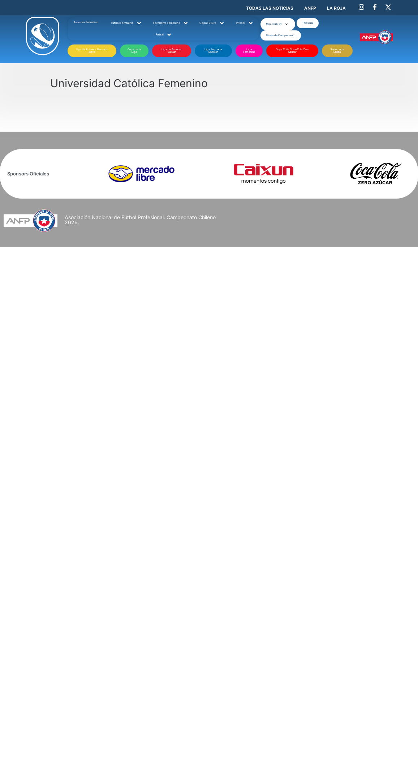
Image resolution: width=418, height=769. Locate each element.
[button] (277, 24)
